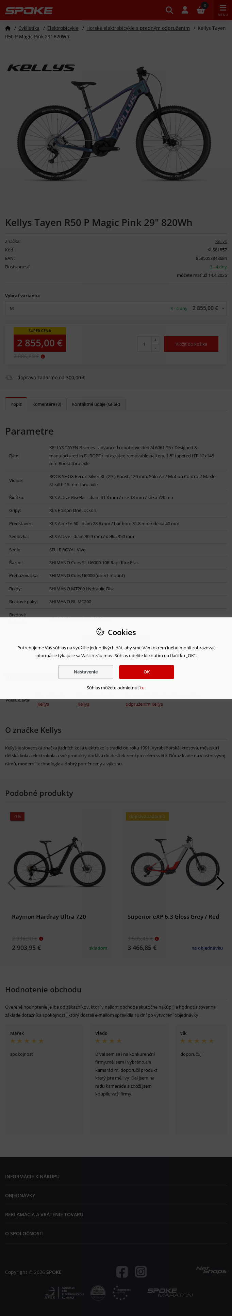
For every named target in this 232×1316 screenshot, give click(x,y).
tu (142, 688)
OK (147, 672)
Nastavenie (86, 672)
